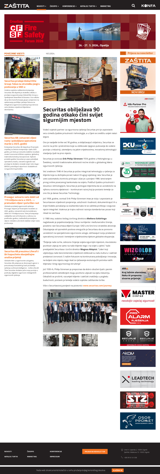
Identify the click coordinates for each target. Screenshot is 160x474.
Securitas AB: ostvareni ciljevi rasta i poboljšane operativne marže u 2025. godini (20, 141)
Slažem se (117, 470)
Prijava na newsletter (95, 451)
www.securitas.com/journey (97, 285)
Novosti (41, 6)
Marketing (105, 6)
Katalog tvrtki (88, 6)
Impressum (42, 11)
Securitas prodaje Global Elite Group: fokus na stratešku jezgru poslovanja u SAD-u (22, 84)
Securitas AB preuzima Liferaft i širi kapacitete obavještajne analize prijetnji (21, 254)
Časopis (54, 6)
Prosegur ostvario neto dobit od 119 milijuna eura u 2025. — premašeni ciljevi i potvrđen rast (21, 200)
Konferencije (69, 6)
